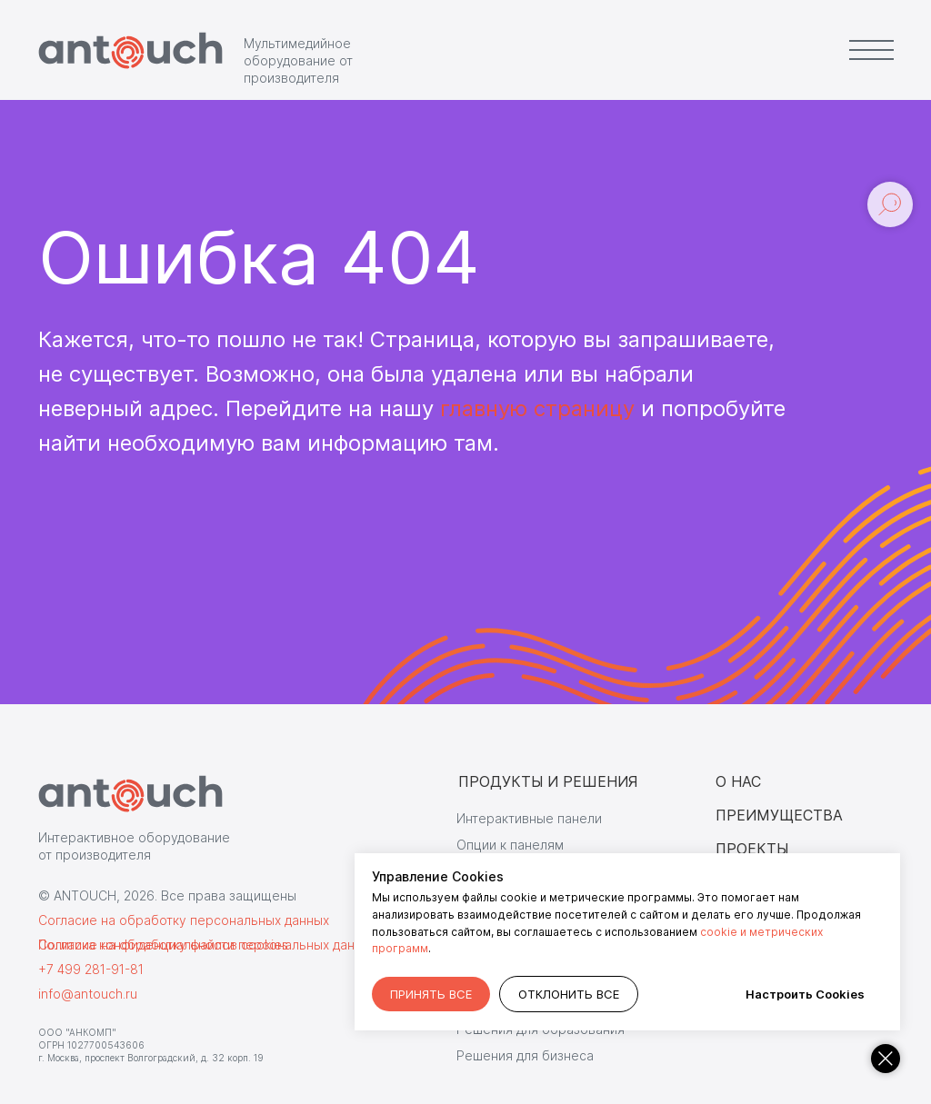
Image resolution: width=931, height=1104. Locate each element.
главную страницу (537, 408)
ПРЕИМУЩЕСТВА (779, 815)
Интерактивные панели (529, 818)
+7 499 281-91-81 (91, 969)
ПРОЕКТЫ (752, 849)
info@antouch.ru (87, 993)
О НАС (738, 781)
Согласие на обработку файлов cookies (163, 944)
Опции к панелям (510, 844)
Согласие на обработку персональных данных (183, 920)
